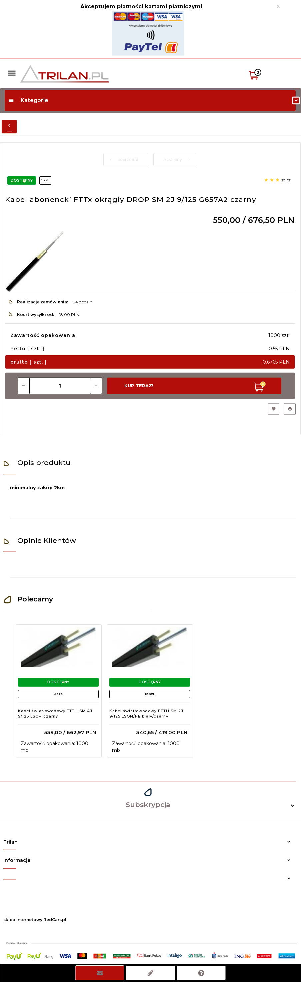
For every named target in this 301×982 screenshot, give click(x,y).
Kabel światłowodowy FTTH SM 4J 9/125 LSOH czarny (55, 714)
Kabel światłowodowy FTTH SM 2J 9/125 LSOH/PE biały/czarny (146, 714)
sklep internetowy (22, 919)
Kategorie (28, 100)
